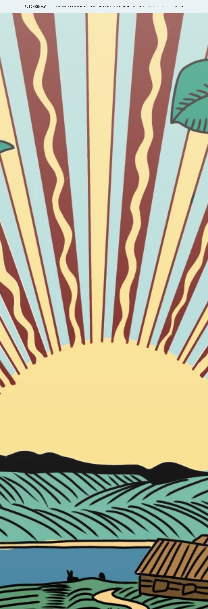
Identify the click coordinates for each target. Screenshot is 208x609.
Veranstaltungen (158, 6)
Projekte (138, 6)
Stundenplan (122, 6)
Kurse (92, 6)
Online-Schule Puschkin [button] (70, 6)
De (182, 7)
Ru (177, 7)
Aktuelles (105, 6)
